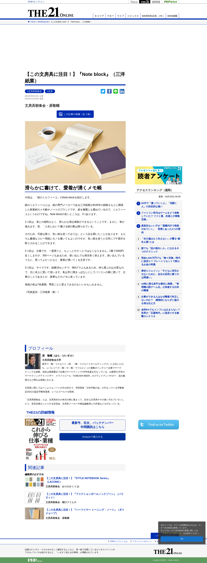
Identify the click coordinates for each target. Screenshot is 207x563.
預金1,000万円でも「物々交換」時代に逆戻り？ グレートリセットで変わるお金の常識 (160, 261)
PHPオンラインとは (118, 541)
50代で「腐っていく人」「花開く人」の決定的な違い (159, 205)
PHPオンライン (36, 1)
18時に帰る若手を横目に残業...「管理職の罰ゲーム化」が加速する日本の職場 (160, 287)
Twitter (103, 91)
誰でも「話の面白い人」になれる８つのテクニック (160, 250)
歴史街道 (156, 1)
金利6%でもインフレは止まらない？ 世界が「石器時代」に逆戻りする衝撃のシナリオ (160, 313)
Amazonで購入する (92, 436)
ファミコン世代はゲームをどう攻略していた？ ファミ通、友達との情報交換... (160, 216)
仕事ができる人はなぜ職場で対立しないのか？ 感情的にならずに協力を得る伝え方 (160, 300)
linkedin (123, 91)
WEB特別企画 (153, 16)
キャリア (99, 16)
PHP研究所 (170, 1)
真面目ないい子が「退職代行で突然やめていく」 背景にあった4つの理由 (160, 229)
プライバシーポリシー (171, 533)
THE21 (144, 1)
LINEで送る (115, 91)
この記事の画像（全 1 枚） (78, 114)
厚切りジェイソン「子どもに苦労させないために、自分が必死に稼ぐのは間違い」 (160, 274)
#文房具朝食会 (34, 91)
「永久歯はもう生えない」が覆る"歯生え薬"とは (160, 240)
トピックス (133, 16)
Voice (134, 1)
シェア (109, 91)
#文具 (50, 91)
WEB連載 (172, 16)
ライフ (120, 16)
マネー (110, 16)
